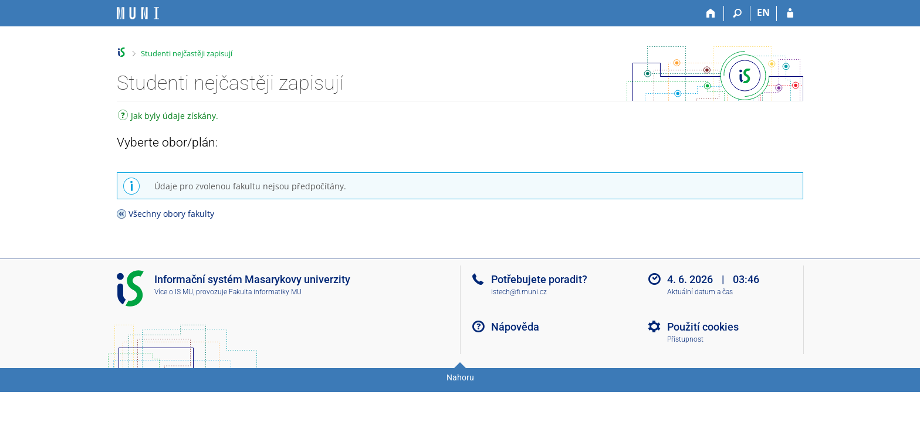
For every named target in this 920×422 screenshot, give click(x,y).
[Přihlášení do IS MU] (790, 13)
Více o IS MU (173, 292)
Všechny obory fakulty (171, 213)
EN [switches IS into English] (763, 12)
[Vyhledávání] (737, 13)
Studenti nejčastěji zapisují (186, 53)
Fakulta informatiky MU (265, 292)
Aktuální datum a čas (700, 292)
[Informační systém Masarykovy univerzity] (138, 13)
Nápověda (515, 327)
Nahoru (460, 377)
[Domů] (711, 13)
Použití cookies (703, 327)
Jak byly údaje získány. (168, 117)
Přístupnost (685, 339)
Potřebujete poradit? (539, 279)
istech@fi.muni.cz (519, 292)
